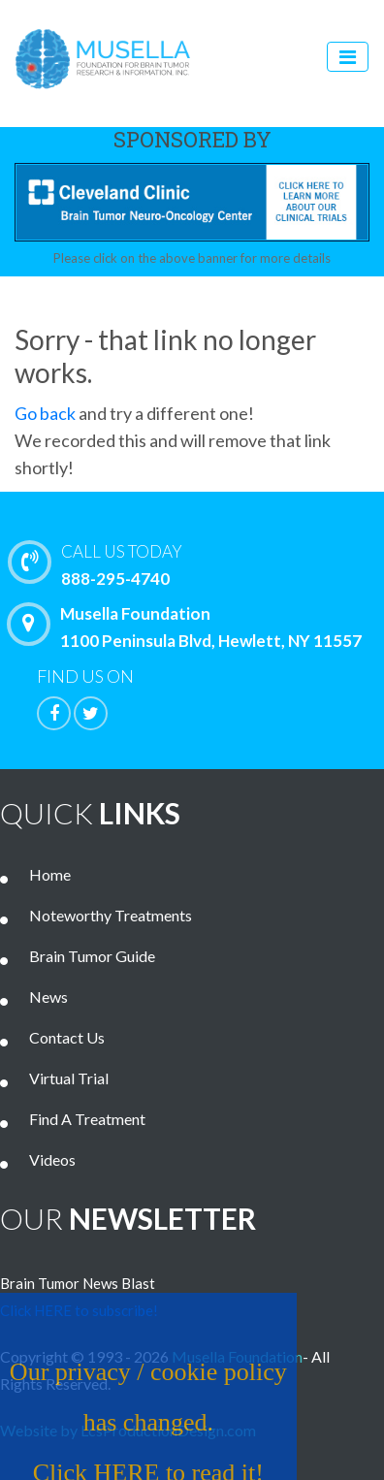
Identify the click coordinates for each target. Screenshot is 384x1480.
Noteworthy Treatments (110, 915)
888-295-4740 (200, 563)
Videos (52, 1159)
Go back (45, 413)
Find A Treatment (87, 1119)
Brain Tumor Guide (92, 956)
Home (50, 874)
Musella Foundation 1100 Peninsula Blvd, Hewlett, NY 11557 (189, 626)
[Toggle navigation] (347, 57)
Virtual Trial (69, 1078)
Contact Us (67, 1037)
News (48, 996)
